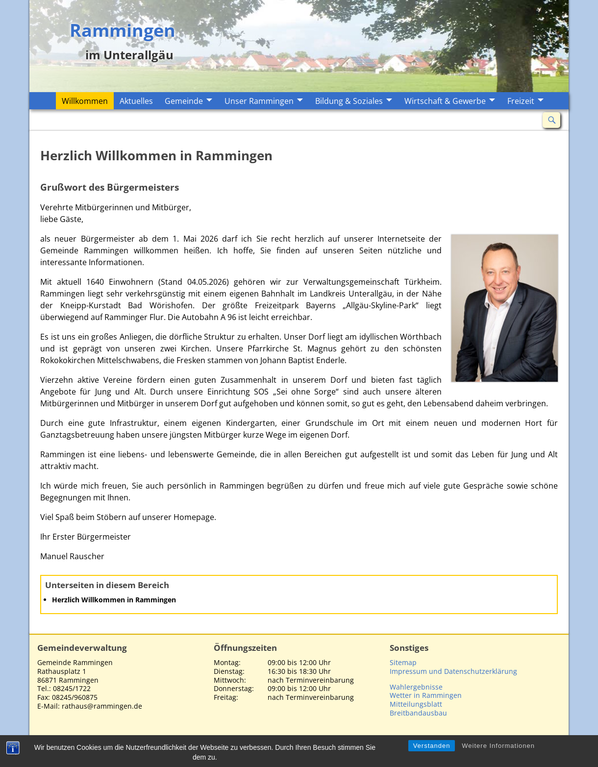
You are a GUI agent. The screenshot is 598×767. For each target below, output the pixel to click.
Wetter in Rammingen (426, 695)
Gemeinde (184, 101)
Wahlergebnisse (416, 687)
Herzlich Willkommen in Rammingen (114, 599)
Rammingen (122, 29)
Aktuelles (136, 101)
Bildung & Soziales (349, 101)
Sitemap (403, 662)
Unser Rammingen (259, 101)
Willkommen (85, 101)
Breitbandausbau (418, 713)
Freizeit (520, 101)
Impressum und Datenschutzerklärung (453, 671)
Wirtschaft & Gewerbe (445, 101)
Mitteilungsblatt (416, 704)
